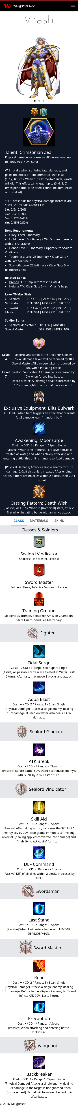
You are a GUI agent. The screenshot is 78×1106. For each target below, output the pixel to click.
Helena (14, 286)
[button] (34, 101)
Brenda (14, 282)
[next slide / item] (72, 68)
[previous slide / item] (5, 68)
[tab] (19, 520)
